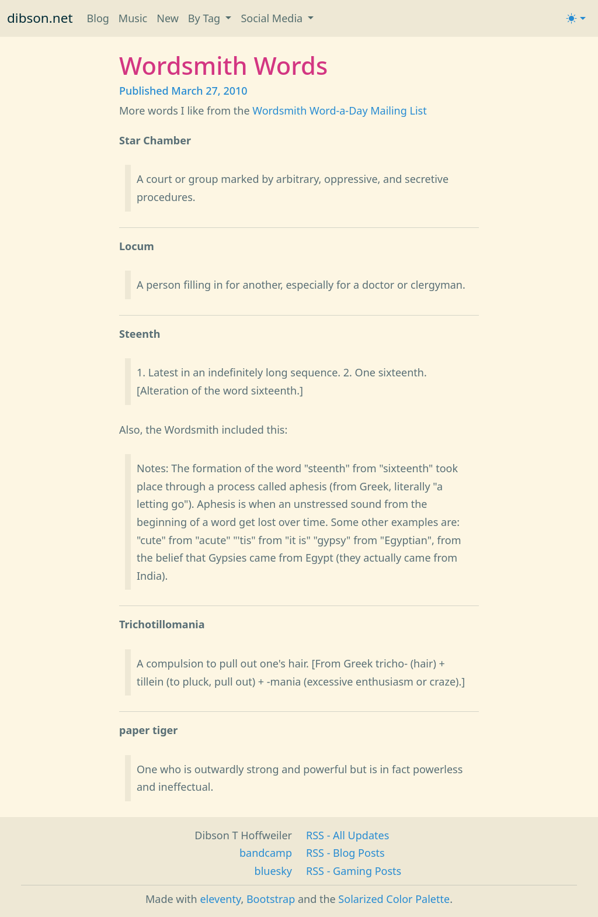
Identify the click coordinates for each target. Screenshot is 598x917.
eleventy (220, 899)
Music (133, 18)
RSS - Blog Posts (345, 853)
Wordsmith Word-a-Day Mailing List (339, 110)
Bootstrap (270, 899)
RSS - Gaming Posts (353, 871)
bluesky (273, 871)
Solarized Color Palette (394, 899)
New (168, 18)
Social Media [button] (273, 18)
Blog (98, 18)
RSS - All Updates (347, 835)
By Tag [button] (205, 18)
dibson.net (40, 18)
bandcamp (265, 853)
